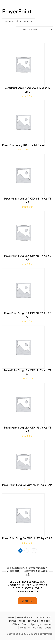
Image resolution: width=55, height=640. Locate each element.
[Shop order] (34, 29)
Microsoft (46, 620)
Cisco (22, 620)
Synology (36, 624)
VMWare (37, 627)
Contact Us (28, 600)
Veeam (47, 624)
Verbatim (25, 627)
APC (49, 617)
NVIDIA (15, 624)
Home (11, 617)
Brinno (12, 620)
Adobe (40, 617)
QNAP (25, 624)
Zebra (48, 627)
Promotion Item (25, 617)
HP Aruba (33, 620)
